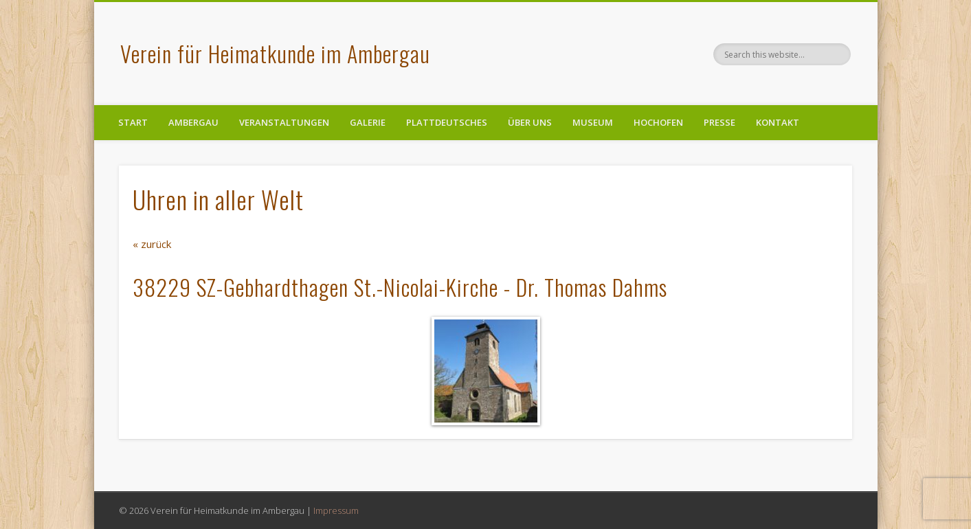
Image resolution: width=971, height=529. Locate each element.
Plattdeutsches (446, 122)
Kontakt (777, 122)
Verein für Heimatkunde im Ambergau (275, 53)
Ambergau (193, 122)
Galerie (368, 122)
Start (133, 122)
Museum (592, 122)
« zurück (152, 244)
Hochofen (658, 122)
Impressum (336, 510)
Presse (719, 122)
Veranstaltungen (284, 122)
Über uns (530, 122)
